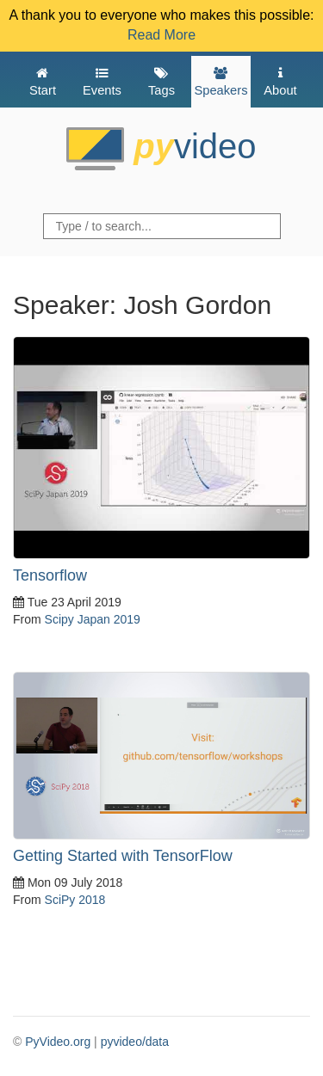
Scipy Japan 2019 (92, 619)
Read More (161, 35)
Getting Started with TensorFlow (123, 855)
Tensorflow (50, 575)
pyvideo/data (135, 1041)
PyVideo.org (57, 1041)
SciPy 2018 (75, 900)
